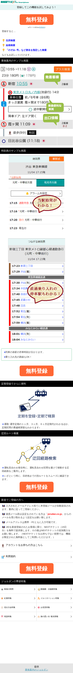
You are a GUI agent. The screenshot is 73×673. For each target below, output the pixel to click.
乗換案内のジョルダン (36, 670)
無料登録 (36, 20)
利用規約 (42, 27)
